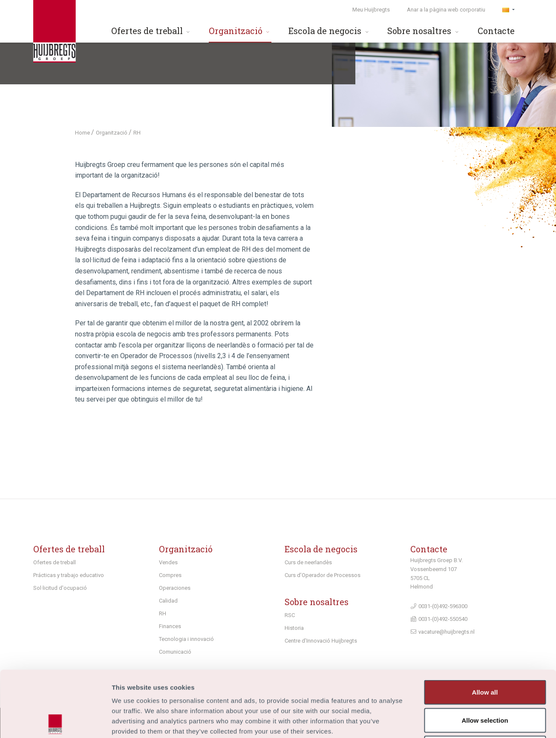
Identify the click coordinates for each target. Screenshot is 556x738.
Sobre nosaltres (423, 30)
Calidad (168, 600)
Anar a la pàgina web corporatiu (446, 9)
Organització (240, 30)
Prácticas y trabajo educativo (68, 575)
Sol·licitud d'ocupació (60, 588)
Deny (485, 682)
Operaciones (174, 588)
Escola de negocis (329, 30)
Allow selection (484, 654)
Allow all (485, 626)
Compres (170, 575)
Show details (447, 721)
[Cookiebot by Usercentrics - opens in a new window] (55, 721)
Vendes (168, 562)
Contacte (496, 30)
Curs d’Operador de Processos (322, 575)
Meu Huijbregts (371, 9)
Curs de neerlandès (308, 562)
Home (83, 132)
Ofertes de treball (151, 30)
